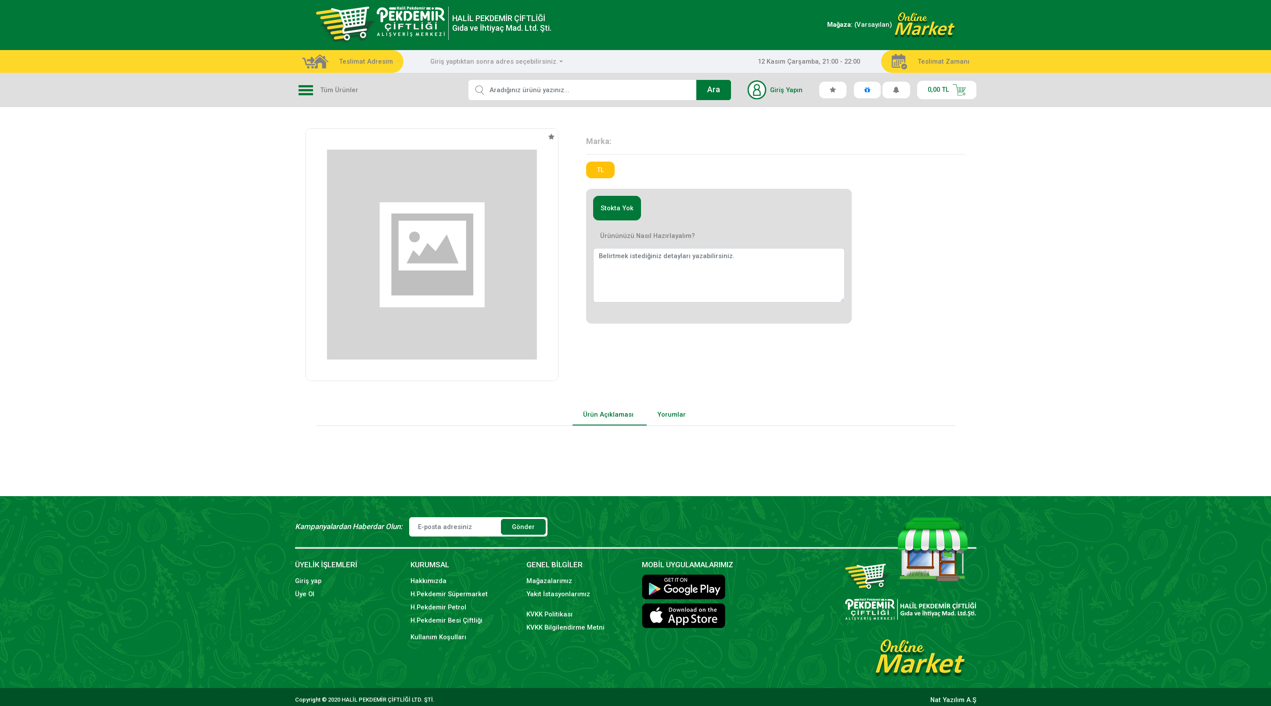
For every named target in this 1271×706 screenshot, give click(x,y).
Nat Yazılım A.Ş (953, 700)
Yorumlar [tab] (671, 414)
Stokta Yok (617, 208)
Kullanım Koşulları (438, 637)
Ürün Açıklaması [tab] (608, 414)
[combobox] (497, 61)
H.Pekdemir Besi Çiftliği (446, 620)
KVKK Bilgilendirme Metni (565, 627)
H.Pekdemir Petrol (438, 607)
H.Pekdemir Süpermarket (449, 594)
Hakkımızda (428, 581)
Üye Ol (304, 594)
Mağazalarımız (549, 581)
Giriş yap (308, 581)
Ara (713, 89)
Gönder (523, 527)
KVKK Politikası (549, 614)
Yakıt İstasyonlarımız (558, 594)
